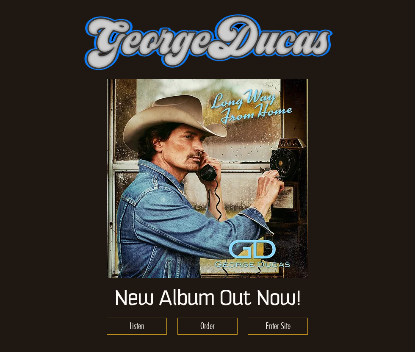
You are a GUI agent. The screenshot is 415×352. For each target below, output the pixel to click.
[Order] (207, 326)
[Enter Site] (278, 326)
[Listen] (137, 326)
